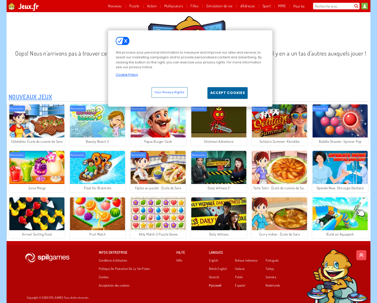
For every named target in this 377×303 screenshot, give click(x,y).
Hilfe (179, 260)
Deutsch (214, 277)
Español (240, 285)
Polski (239, 277)
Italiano (240, 269)
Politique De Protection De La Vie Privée (124, 269)
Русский (215, 285)
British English (218, 269)
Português (272, 260)
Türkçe (270, 269)
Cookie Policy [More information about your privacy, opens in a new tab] (127, 74)
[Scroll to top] (361, 255)
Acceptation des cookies (114, 285)
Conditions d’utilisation (113, 260)
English (213, 260)
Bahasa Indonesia (246, 260)
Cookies (104, 277)
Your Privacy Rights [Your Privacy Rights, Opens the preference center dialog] (169, 92)
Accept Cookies (227, 92)
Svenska (271, 277)
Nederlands (273, 285)
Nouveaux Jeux (30, 97)
